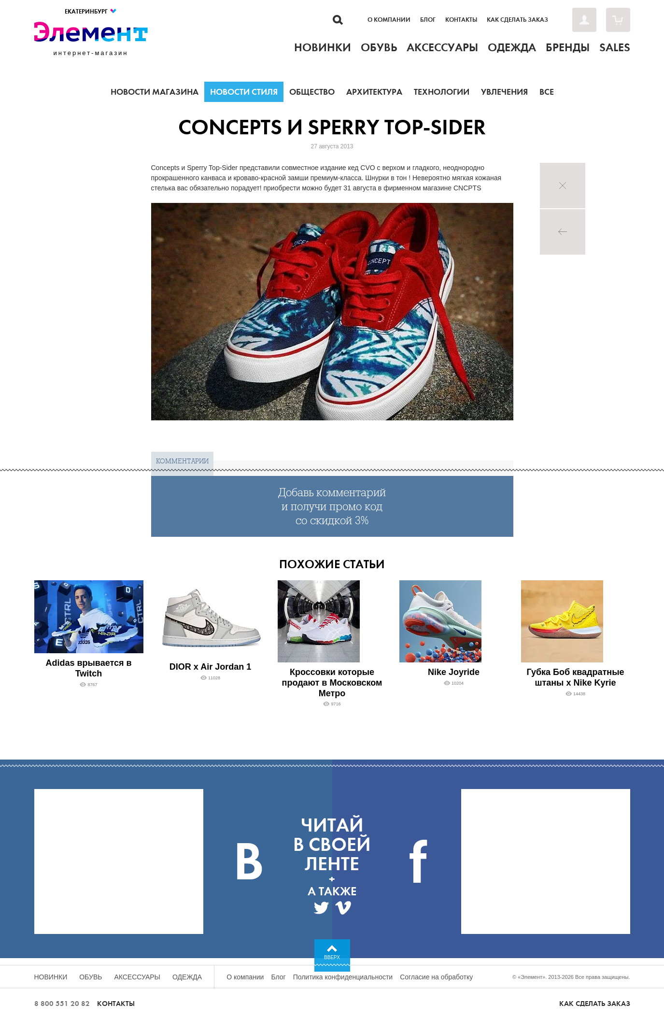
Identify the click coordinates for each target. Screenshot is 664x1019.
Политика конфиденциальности (343, 977)
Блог (428, 20)
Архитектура (374, 91)
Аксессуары (137, 977)
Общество (312, 91)
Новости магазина (154, 91)
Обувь (90, 977)
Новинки (51, 977)
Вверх (332, 957)
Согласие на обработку (436, 977)
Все (546, 91)
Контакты (461, 20)
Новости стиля (244, 91)
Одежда (187, 977)
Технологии (441, 91)
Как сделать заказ (517, 20)
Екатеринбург (91, 11)
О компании (388, 20)
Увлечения (504, 91)
